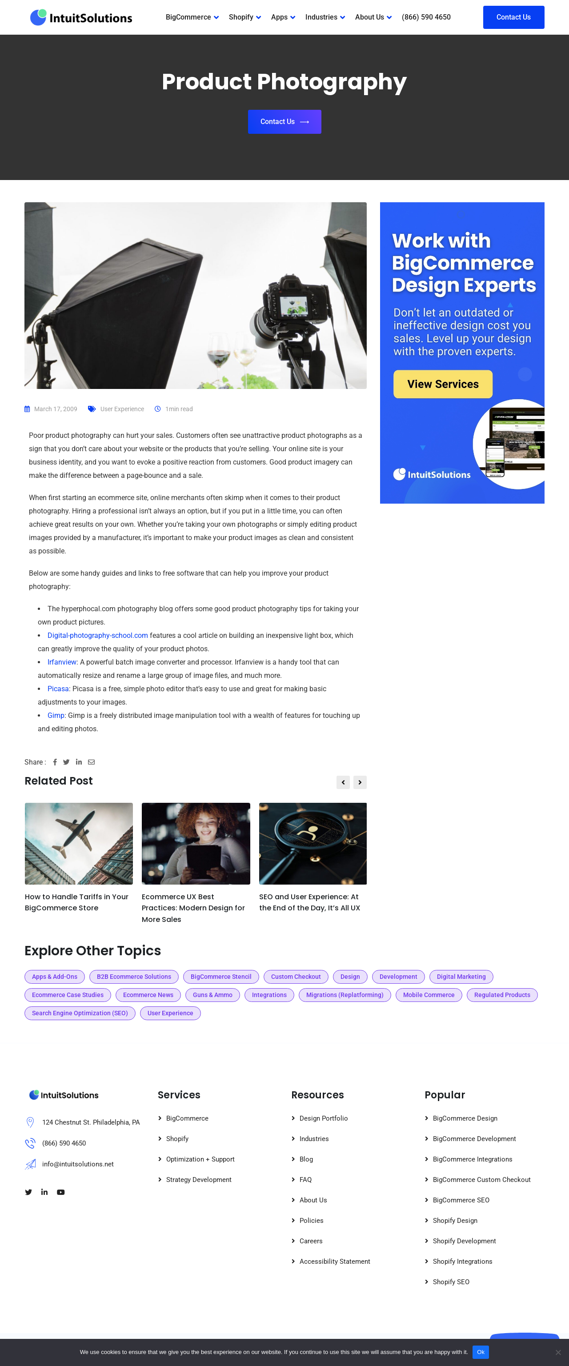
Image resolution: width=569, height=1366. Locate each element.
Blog (306, 1159)
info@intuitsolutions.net (78, 1164)
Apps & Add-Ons (54, 976)
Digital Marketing (461, 976)
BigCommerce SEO (461, 1200)
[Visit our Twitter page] (28, 1192)
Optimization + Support (200, 1159)
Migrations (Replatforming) (345, 994)
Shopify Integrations (463, 1262)
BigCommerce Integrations (473, 1159)
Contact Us (514, 17)
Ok (481, 1352)
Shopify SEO (451, 1282)
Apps (279, 17)
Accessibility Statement (335, 1262)
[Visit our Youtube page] (61, 1192)
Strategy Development (199, 1180)
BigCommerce (188, 17)
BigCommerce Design (465, 1118)
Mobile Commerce (429, 994)
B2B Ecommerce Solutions (134, 976)
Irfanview (62, 662)
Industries (321, 17)
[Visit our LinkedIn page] (44, 1192)
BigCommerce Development (474, 1139)
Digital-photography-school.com (98, 635)
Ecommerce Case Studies (68, 994)
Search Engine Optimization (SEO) (80, 1013)
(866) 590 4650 (426, 17)
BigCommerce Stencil (221, 976)
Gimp (56, 715)
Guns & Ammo (212, 994)
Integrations (269, 994)
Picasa (58, 689)
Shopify (241, 17)
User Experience (122, 409)
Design (350, 976)
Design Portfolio (324, 1118)
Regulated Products (502, 994)
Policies (312, 1221)
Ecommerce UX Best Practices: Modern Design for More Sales (193, 908)
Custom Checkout (296, 976)
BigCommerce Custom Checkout (482, 1180)
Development (398, 976)
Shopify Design (455, 1221)
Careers (311, 1241)
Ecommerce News (148, 994)
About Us (369, 17)
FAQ (306, 1180)
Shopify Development (464, 1241)
